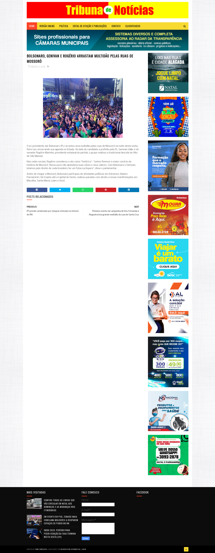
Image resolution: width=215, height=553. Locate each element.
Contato (116, 26)
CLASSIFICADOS (132, 26)
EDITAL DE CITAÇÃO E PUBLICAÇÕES (90, 26)
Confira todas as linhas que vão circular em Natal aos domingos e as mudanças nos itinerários (59, 505)
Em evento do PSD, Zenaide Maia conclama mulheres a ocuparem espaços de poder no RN (61, 520)
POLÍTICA (63, 26)
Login (84, 549)
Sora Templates (41, 549)
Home (32, 26)
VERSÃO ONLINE (47, 26)
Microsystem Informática (70, 549)
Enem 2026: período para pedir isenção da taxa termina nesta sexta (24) (60, 533)
